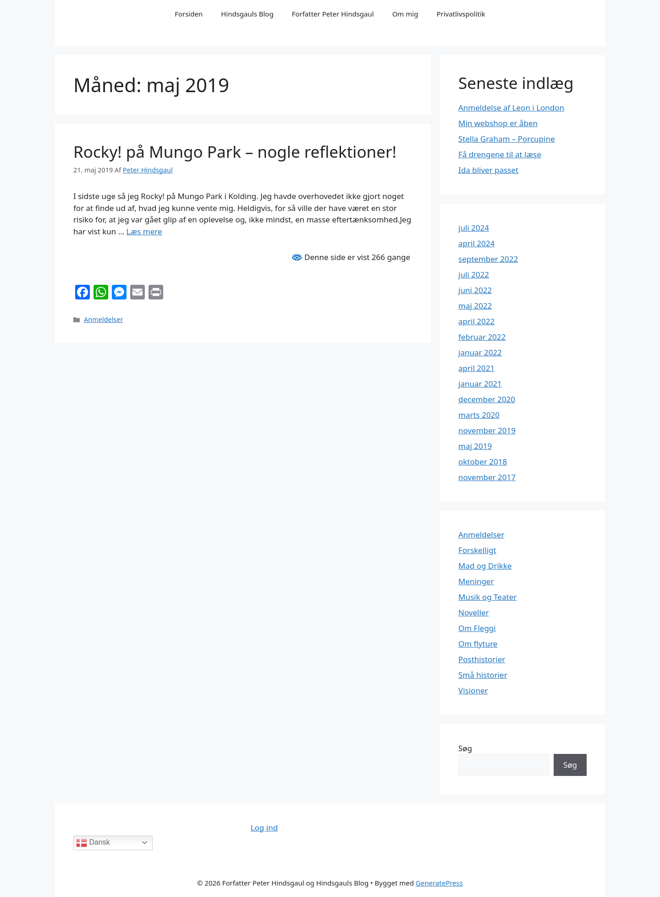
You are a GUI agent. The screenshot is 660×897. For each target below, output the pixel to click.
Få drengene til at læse (499, 154)
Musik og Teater (487, 597)
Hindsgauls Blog (247, 13)
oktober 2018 (482, 461)
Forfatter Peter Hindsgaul (333, 13)
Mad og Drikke (485, 565)
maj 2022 (475, 305)
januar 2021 (480, 383)
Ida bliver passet (488, 170)
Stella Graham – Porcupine (506, 138)
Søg (465, 748)
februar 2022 (482, 337)
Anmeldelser (103, 319)
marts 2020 (479, 415)
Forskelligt (477, 550)
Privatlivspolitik (460, 13)
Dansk (93, 842)
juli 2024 (473, 227)
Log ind (264, 827)
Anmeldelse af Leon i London (511, 107)
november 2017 (487, 477)
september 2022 (488, 259)
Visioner (473, 690)
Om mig (405, 13)
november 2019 (487, 430)
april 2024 (476, 243)
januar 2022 (480, 352)
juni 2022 (475, 290)
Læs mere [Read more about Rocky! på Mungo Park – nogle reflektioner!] (144, 231)
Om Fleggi (477, 628)
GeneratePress (439, 882)
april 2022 (476, 321)
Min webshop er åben (498, 123)
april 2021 (476, 368)
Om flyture (477, 643)
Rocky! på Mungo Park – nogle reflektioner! (234, 151)
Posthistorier (481, 659)
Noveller (473, 612)
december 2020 (486, 399)
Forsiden (189, 13)
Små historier (482, 675)
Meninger (476, 581)
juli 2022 (473, 274)
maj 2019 (475, 446)
